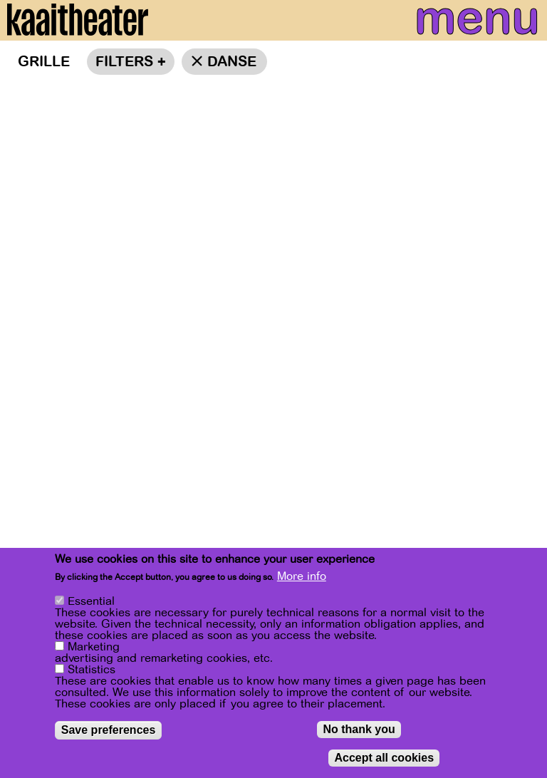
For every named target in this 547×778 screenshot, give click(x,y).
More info (301, 576)
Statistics (91, 670)
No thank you (359, 729)
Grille (44, 62)
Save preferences (108, 730)
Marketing (94, 647)
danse (231, 62)
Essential (91, 601)
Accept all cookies (384, 758)
